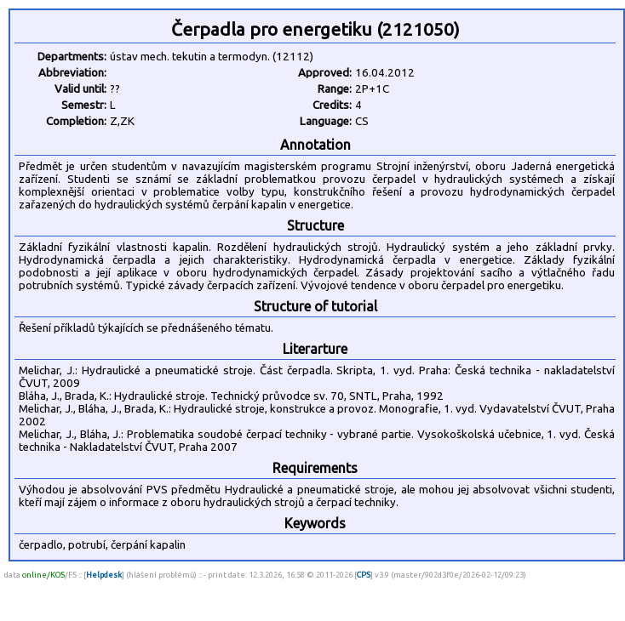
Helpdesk (104, 574)
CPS (363, 574)
